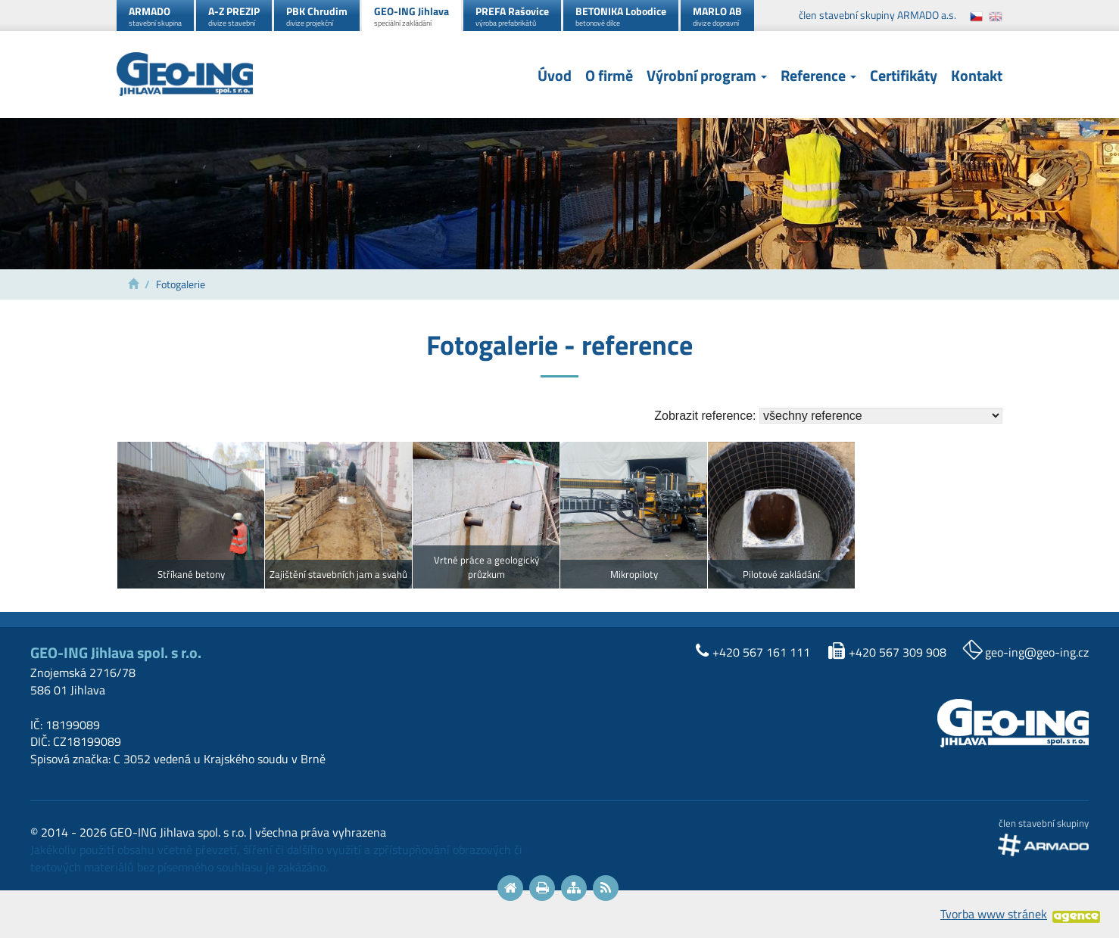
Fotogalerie (180, 284)
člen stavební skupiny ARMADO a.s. (877, 15)
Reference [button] (818, 76)
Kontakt (976, 76)
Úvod (555, 76)
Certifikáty (903, 76)
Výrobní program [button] (707, 76)
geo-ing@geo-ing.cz (1037, 652)
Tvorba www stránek (993, 914)
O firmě (609, 76)
